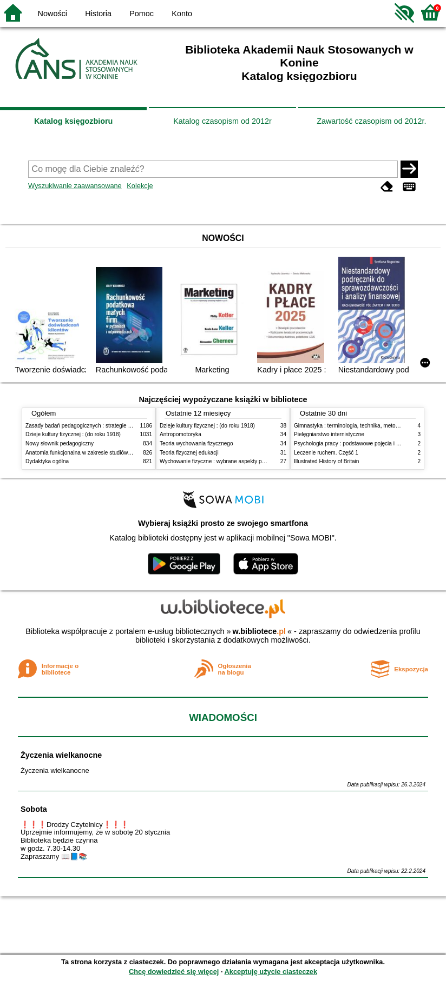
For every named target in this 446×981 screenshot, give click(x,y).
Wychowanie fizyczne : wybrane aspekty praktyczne (222, 461)
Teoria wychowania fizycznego (196, 443)
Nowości (52, 13)
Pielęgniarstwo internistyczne (329, 434)
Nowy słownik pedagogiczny (59, 443)
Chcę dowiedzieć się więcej (174, 971)
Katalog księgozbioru (73, 121)
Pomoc (141, 13)
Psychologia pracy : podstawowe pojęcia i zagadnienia (359, 443)
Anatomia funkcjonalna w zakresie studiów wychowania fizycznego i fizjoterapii (120, 453)
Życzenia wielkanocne (61, 755)
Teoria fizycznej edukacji (189, 453)
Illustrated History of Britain (326, 461)
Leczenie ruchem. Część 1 (326, 453)
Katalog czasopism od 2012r (222, 121)
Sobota (34, 809)
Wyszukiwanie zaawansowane (75, 186)
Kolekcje (140, 186)
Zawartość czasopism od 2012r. (371, 121)
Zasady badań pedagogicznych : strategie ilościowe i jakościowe (103, 426)
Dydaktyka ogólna (47, 461)
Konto (182, 13)
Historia (98, 13)
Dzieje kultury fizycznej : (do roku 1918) (73, 434)
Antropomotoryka (180, 434)
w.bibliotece (259, 631)
